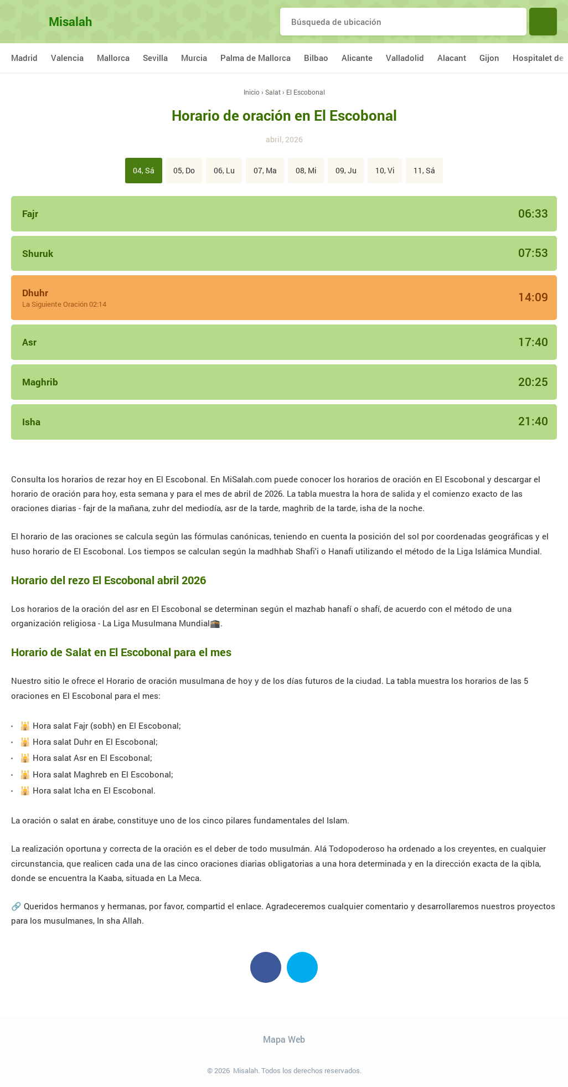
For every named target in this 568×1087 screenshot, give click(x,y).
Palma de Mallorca (255, 57)
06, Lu (224, 170)
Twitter (302, 967)
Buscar (543, 21)
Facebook (265, 967)
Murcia (194, 57)
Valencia (67, 57)
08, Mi (306, 170)
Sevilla (155, 57)
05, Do (184, 170)
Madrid (24, 57)
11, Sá (424, 170)
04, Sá (143, 170)
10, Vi (385, 170)
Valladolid (405, 57)
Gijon (489, 57)
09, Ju (346, 170)
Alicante (357, 57)
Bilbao (316, 57)
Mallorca (113, 57)
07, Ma (265, 170)
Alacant (451, 57)
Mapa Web (284, 1039)
